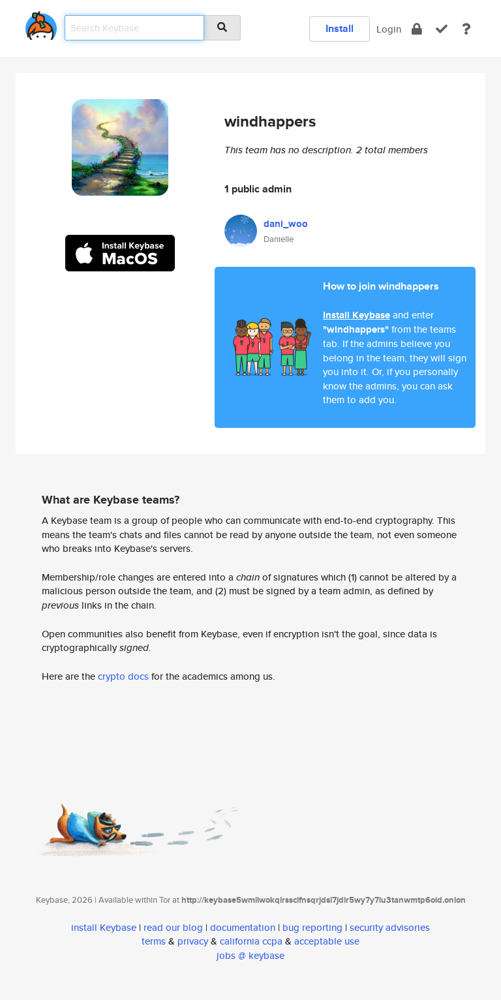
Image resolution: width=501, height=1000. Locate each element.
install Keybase (103, 927)
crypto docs (123, 676)
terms (154, 941)
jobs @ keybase (250, 955)
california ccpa (251, 941)
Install (340, 28)
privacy (192, 941)
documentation (242, 927)
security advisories (390, 927)
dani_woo (286, 224)
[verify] (442, 29)
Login (388, 29)
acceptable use (326, 941)
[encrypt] (417, 29)
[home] (41, 23)
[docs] (466, 29)
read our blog (173, 927)
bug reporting (312, 927)
